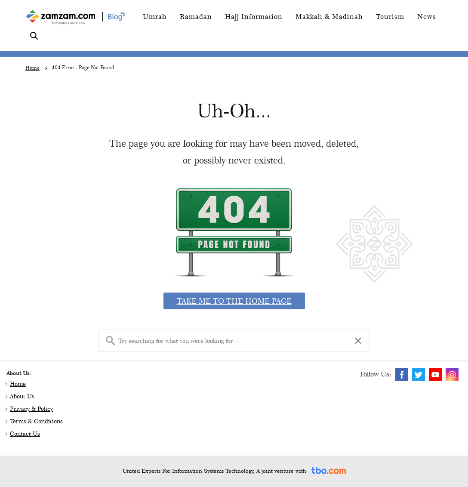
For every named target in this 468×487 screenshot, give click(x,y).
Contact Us (25, 433)
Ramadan (196, 16)
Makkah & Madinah (329, 16)
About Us (22, 396)
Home (18, 383)
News (426, 16)
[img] (401, 374)
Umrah (155, 16)
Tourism (390, 16)
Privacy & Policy (31, 408)
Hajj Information (254, 16)
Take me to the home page (234, 300)
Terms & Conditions (36, 421)
